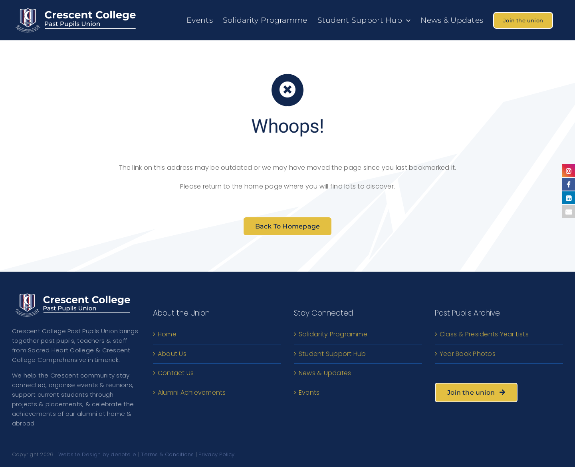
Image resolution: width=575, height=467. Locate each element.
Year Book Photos (468, 353)
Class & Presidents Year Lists (484, 334)
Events (309, 392)
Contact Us (176, 373)
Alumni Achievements (192, 392)
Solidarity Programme (333, 334)
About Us (172, 353)
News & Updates (325, 373)
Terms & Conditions (167, 454)
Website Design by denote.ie (97, 454)
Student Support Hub (332, 353)
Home (167, 334)
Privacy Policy (216, 454)
